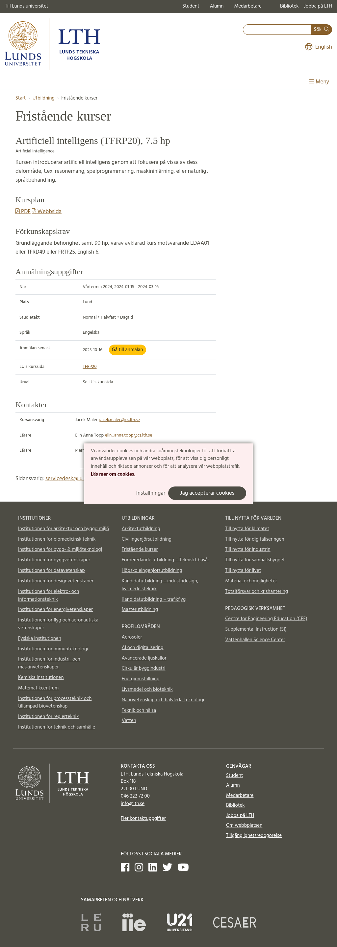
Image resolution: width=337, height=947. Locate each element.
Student (190, 6)
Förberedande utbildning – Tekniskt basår (165, 560)
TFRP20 (89, 366)
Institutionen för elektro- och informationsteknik (48, 595)
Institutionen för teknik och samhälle (56, 727)
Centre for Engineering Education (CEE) (266, 619)
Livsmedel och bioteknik (147, 689)
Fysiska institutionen (39, 639)
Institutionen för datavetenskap (51, 571)
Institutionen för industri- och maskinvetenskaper (49, 663)
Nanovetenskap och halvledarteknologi (163, 700)
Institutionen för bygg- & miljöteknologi (60, 549)
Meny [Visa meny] (319, 82)
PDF (23, 211)
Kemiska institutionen (41, 678)
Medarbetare (247, 6)
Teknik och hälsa (139, 710)
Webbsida (47, 211)
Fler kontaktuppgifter (143, 819)
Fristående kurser (140, 549)
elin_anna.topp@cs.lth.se (128, 435)
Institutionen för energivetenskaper (55, 610)
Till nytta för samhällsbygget (255, 560)
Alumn (217, 6)
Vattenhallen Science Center (255, 640)
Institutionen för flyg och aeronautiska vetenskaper (58, 624)
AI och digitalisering (143, 648)
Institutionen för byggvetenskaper (54, 560)
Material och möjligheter (251, 581)
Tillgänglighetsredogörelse (254, 836)
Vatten (129, 721)
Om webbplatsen (244, 825)
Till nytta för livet (243, 571)
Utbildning (44, 98)
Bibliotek (289, 6)
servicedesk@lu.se (67, 478)
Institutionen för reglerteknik (48, 717)
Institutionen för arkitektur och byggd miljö (63, 529)
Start (20, 98)
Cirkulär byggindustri (144, 668)
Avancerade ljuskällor (144, 658)
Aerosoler (132, 637)
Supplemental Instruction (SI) (255, 629)
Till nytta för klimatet (247, 529)
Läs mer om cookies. (113, 474)
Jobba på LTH (318, 6)
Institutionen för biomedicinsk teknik (56, 539)
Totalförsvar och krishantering (256, 592)
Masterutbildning (140, 610)
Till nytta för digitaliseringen (254, 539)
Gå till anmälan (127, 350)
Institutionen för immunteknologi (53, 649)
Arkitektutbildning (141, 529)
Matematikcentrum (38, 688)
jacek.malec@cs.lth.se (119, 420)
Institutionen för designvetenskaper (55, 581)
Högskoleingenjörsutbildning (152, 571)
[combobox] (277, 29)
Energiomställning (141, 679)
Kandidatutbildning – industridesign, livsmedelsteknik (160, 585)
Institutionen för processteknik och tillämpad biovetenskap (54, 702)
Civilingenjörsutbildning (146, 539)
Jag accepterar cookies (207, 493)
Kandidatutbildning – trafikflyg (154, 599)
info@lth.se (132, 804)
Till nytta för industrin (247, 549)
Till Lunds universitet (26, 6)
